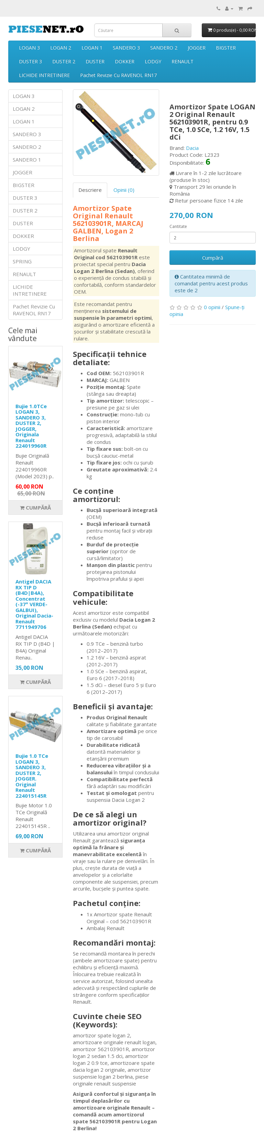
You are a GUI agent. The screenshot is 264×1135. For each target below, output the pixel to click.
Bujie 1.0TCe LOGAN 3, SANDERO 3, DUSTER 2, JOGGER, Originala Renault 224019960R (31, 426)
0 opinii (212, 307)
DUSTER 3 (30, 61)
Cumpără (35, 507)
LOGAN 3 (29, 47)
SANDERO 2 (163, 47)
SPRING (22, 261)
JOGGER (197, 47)
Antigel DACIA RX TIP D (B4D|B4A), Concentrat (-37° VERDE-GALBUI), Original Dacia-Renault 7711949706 (34, 604)
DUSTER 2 (63, 61)
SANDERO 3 (126, 47)
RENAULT (183, 61)
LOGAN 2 (60, 47)
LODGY (153, 61)
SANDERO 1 (27, 159)
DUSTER (95, 61)
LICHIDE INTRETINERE (44, 75)
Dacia (192, 147)
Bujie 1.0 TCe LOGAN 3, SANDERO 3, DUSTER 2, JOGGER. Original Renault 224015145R (31, 775)
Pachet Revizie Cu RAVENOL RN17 (118, 75)
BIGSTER (226, 47)
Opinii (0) (123, 189)
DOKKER (124, 61)
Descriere (90, 189)
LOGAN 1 (91, 47)
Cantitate (178, 226)
